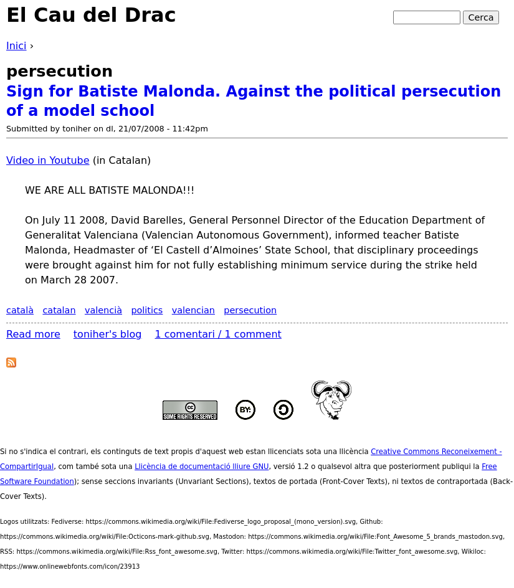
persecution (250, 310)
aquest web (223, 451)
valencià (103, 310)
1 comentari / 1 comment (218, 334)
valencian (193, 310)
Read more (33, 334)
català (20, 310)
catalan (58, 310)
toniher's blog (108, 334)
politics (147, 310)
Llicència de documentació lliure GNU (202, 466)
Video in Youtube (48, 160)
